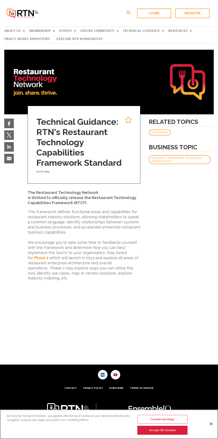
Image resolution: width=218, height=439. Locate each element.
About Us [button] (12, 30)
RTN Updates (159, 132)
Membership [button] (40, 30)
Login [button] (154, 13)
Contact (71, 388)
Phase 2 (41, 258)
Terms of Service (141, 388)
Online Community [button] (97, 30)
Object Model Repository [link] (27, 39)
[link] (9, 123)
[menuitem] (16, 31)
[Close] (211, 424)
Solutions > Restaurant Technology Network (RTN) (176, 160)
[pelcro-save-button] (127, 120)
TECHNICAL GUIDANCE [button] (141, 30)
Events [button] (65, 30)
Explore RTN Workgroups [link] (80, 39)
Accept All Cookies (162, 430)
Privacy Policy (93, 388)
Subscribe (116, 388)
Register (193, 13)
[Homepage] (22, 13)
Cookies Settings (162, 419)
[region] (109, 424)
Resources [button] (178, 30)
